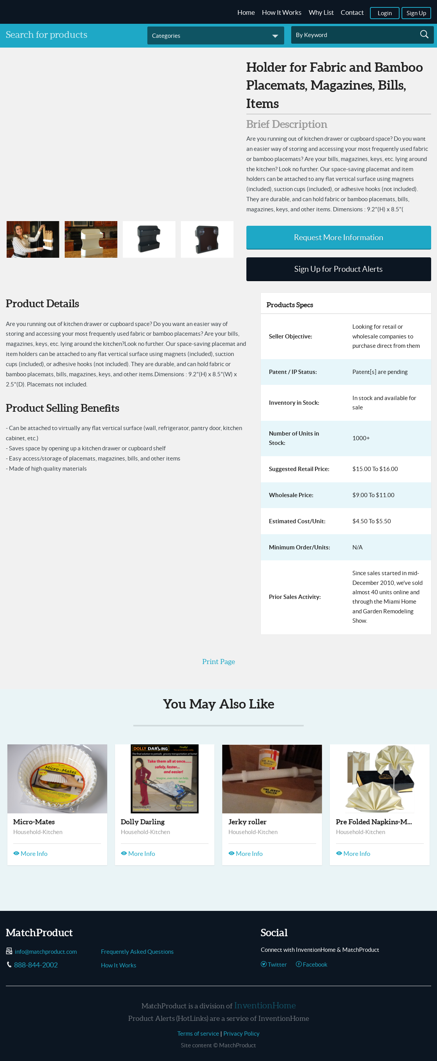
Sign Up (416, 13)
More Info (30, 853)
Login (385, 13)
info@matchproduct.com (46, 951)
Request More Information (338, 237)
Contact (352, 12)
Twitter (274, 964)
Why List (321, 12)
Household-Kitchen (37, 832)
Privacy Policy (241, 1033)
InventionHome (265, 1005)
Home (246, 12)
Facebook (311, 964)
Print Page (218, 661)
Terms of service (198, 1033)
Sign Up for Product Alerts (338, 269)
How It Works (281, 12)
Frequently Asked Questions (137, 951)
